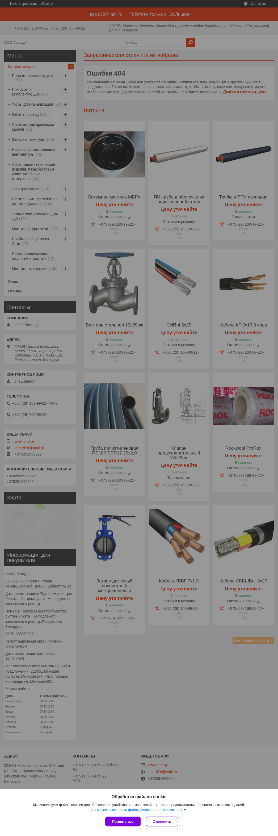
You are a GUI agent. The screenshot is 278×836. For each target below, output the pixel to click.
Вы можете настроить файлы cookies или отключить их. (137, 810)
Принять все (123, 821)
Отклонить (162, 821)
